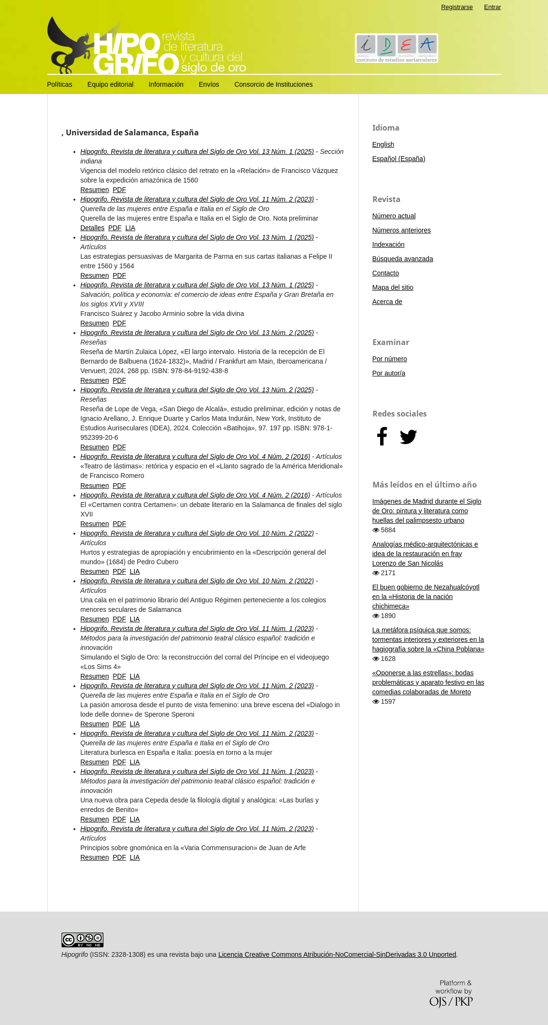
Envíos (209, 84)
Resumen (95, 189)
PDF (119, 189)
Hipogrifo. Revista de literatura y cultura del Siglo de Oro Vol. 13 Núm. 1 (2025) (197, 151)
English (383, 144)
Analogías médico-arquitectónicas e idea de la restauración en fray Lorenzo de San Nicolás (425, 553)
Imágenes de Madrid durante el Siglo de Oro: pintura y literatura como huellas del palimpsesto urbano (427, 510)
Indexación (388, 244)
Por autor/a (388, 373)
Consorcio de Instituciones (273, 84)
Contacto (385, 273)
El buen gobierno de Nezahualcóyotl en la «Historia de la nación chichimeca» (426, 596)
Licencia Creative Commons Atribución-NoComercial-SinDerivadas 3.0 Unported (337, 954)
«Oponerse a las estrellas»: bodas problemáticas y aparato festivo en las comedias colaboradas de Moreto (428, 682)
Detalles (93, 228)
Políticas (59, 84)
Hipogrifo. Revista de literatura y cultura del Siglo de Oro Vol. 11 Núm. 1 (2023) (197, 628)
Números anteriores (401, 230)
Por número (389, 359)
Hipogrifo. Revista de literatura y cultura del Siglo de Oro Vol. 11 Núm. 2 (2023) (197, 199)
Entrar (492, 6)
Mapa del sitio (393, 287)
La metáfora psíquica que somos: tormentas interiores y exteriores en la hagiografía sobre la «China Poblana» (428, 639)
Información (166, 84)
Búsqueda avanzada (403, 259)
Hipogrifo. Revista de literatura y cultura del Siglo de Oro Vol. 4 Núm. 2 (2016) (195, 456)
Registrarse (457, 6)
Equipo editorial (110, 84)
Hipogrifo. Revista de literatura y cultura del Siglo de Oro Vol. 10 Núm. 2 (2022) (197, 533)
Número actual (394, 216)
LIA (130, 228)
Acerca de (387, 301)
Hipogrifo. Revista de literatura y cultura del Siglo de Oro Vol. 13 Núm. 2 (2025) (197, 332)
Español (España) (398, 158)
